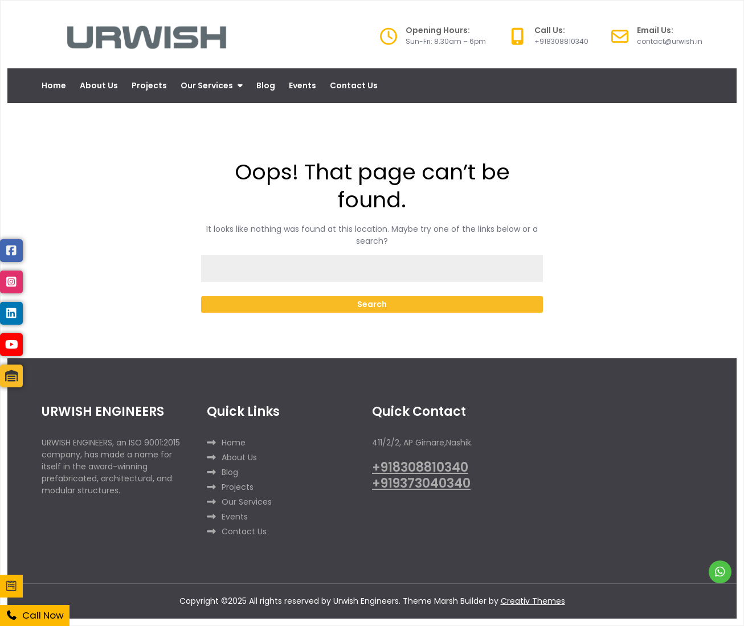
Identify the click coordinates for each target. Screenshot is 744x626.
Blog (265, 85)
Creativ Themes (533, 601)
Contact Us (354, 85)
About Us (99, 85)
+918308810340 (420, 467)
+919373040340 (421, 483)
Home (54, 85)
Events (302, 85)
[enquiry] (11, 586)
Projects (149, 85)
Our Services (207, 85)
